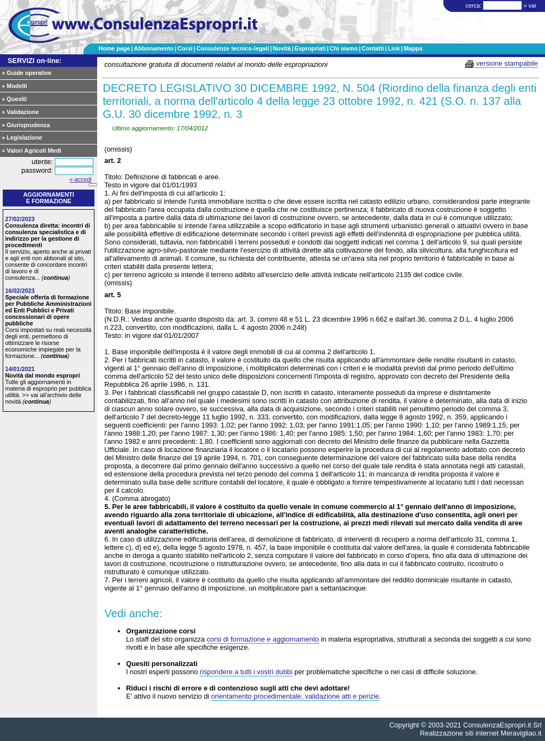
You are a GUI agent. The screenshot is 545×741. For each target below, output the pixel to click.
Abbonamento (154, 48)
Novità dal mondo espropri (42, 375)
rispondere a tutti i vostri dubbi (246, 672)
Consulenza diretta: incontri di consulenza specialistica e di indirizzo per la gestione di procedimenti (47, 235)
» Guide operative (26, 73)
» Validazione (20, 112)
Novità (281, 48)
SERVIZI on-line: (34, 60)
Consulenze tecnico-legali (233, 48)
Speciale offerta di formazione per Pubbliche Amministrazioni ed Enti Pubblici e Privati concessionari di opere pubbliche (48, 310)
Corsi (185, 48)
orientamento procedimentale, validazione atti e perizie (295, 696)
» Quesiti (14, 99)
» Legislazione (22, 137)
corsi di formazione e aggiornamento (263, 639)
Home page (114, 48)
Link (394, 48)
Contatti (373, 48)
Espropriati (310, 48)
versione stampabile (501, 63)
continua (55, 277)
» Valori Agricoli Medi (31, 150)
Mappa (413, 48)
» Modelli (14, 86)
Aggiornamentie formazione (48, 197)
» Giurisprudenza (26, 125)
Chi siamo (343, 48)
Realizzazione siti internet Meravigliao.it (481, 733)
